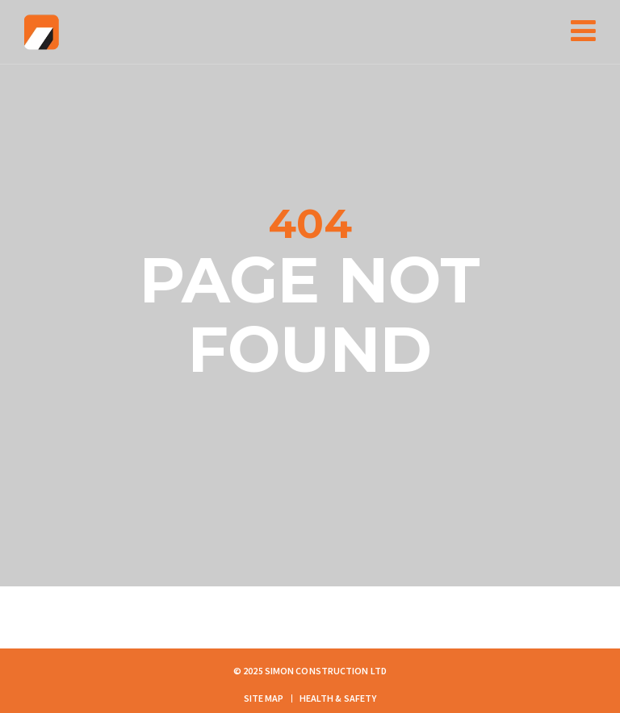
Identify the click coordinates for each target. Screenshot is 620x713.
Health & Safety (338, 698)
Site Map (264, 698)
